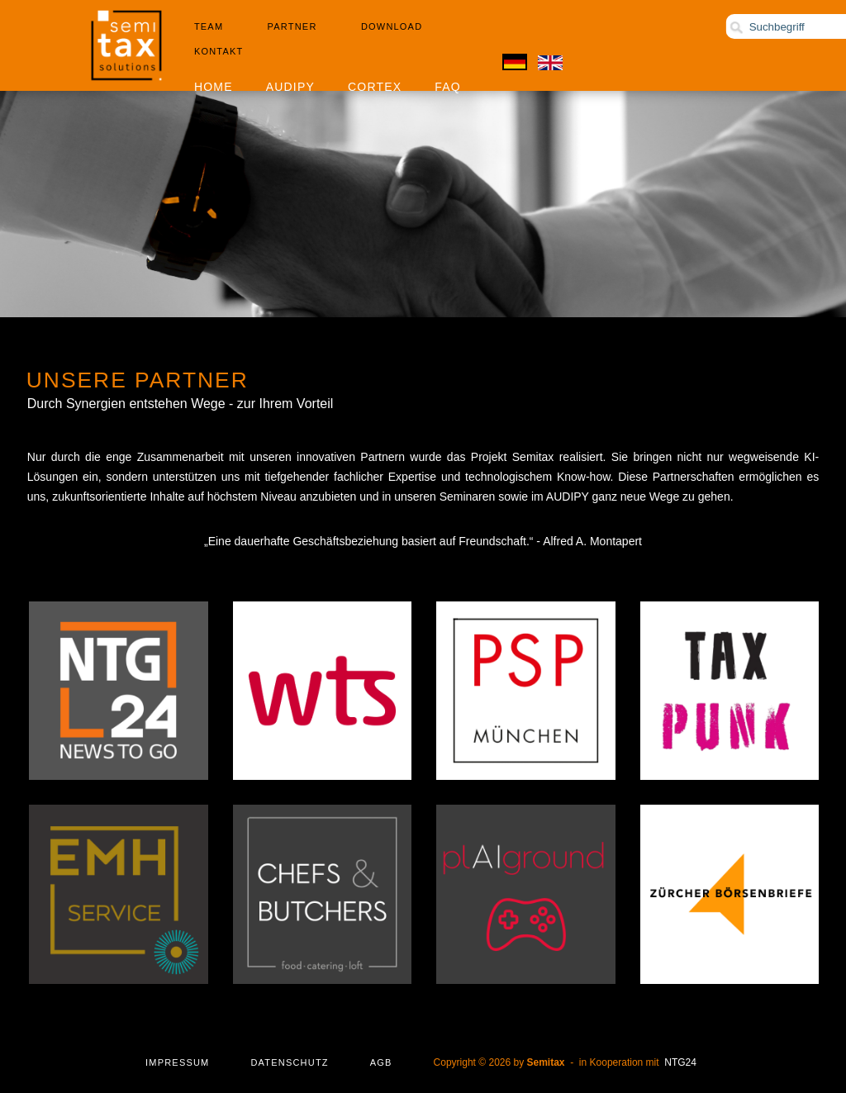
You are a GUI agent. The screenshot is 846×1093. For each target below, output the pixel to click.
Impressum (177, 1062)
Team (208, 26)
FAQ (448, 86)
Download (391, 26)
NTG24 (680, 1062)
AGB (381, 1062)
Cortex (375, 86)
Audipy (290, 86)
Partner (292, 26)
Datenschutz (289, 1062)
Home (213, 86)
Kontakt (219, 51)
